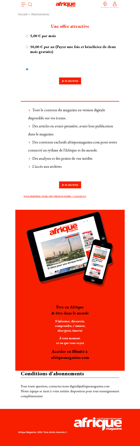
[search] (30, 4)
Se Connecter (114, 4)
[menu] (23, 4)
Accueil (23, 14)
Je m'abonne (105, 4)
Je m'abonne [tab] (70, 81)
